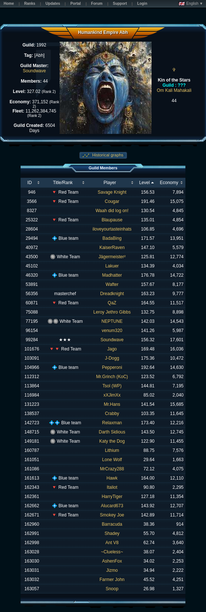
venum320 (112, 330)
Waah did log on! (112, 210)
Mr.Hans (112, 404)
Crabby (112, 413)
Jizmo (112, 570)
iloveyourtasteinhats (111, 229)
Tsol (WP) (112, 385)
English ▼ (190, 3)
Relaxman (112, 422)
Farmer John (112, 579)
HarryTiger (112, 496)
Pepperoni (112, 367)
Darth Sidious (112, 432)
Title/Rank (63, 182)
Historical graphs (107, 155)
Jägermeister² (112, 256)
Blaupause (112, 219)
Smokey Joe (112, 515)
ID (29, 182)
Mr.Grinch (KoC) (112, 376)
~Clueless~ (112, 551)
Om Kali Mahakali (174, 90)
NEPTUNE (112, 321)
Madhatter (112, 275)
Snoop (112, 588)
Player (110, 182)
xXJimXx (112, 395)
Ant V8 (112, 542)
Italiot (112, 487)
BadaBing (112, 238)
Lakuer (112, 266)
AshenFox (112, 561)
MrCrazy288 (112, 468)
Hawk (112, 478)
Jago (112, 349)
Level (144, 182)
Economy (169, 182)
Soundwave (34, 70)
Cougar (112, 201)
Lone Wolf (112, 459)
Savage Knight (111, 192)
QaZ (112, 302)
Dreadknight (112, 293)
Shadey (112, 533)
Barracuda (112, 524)
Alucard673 (112, 505)
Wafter (112, 284)
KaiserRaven (112, 247)
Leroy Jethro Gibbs (112, 312)
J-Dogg (112, 358)
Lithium (112, 450)
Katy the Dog (112, 441)
